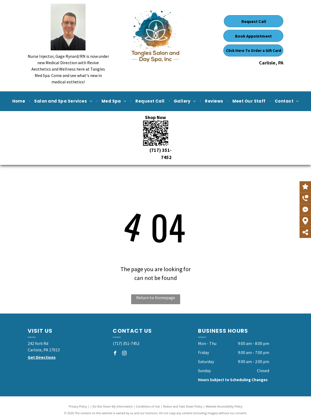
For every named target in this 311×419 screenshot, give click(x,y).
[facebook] (114, 354)
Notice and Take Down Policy (183, 406)
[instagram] (124, 354)
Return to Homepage (155, 297)
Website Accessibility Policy (223, 406)
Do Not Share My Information (112, 406)
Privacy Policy (78, 406)
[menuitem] (19, 101)
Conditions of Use (148, 406)
